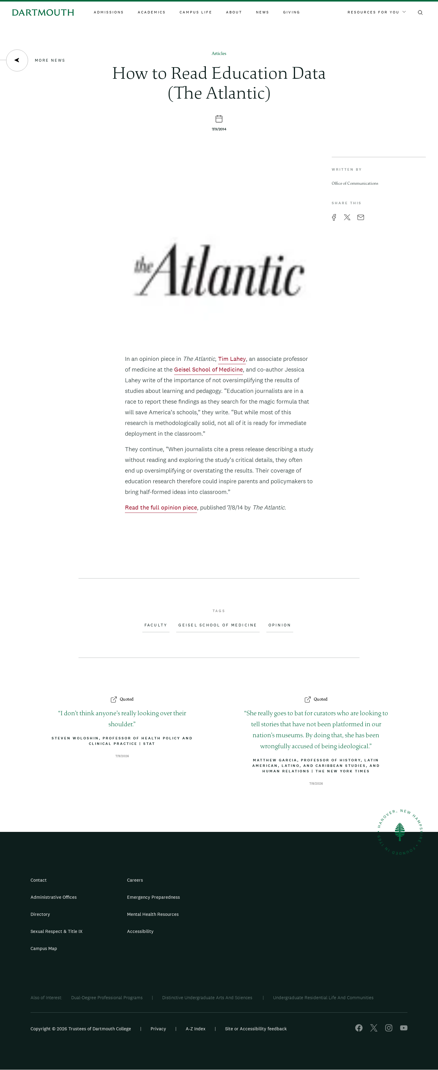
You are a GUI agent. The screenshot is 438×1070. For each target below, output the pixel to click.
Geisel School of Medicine (208, 369)
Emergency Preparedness (153, 897)
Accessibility (140, 931)
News (262, 12)
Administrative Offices (54, 897)
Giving (291, 12)
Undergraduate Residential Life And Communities (323, 997)
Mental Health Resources (153, 914)
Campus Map (44, 948)
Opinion (279, 625)
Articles (219, 54)
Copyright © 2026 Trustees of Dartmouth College (81, 1029)
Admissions (109, 12)
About (234, 12)
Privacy (158, 1029)
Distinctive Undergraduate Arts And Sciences (208, 997)
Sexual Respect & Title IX (56, 931)
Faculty (156, 625)
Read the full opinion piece (161, 507)
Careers (135, 880)
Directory (40, 914)
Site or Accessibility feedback (256, 1029)
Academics (152, 12)
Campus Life (196, 12)
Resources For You (377, 12)
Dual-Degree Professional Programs (107, 997)
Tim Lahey (232, 359)
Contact (39, 880)
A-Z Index (196, 1029)
